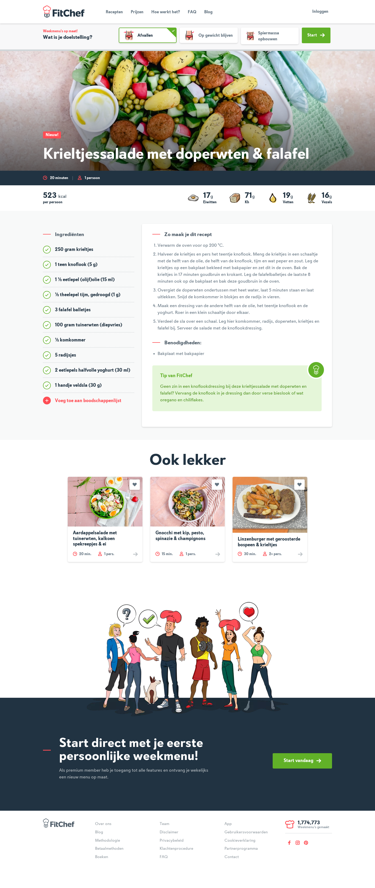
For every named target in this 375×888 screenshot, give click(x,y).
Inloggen (320, 12)
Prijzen (137, 12)
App (228, 824)
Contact (231, 857)
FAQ (192, 12)
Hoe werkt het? (165, 12)
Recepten (114, 12)
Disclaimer (169, 832)
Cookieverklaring (239, 841)
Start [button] (316, 35)
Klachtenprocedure (176, 849)
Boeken (101, 857)
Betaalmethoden (109, 849)
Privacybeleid (172, 841)
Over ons (103, 824)
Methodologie (107, 841)
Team (164, 824)
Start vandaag (302, 760)
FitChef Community (64, 11)
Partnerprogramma (241, 849)
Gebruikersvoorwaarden (246, 832)
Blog (208, 12)
